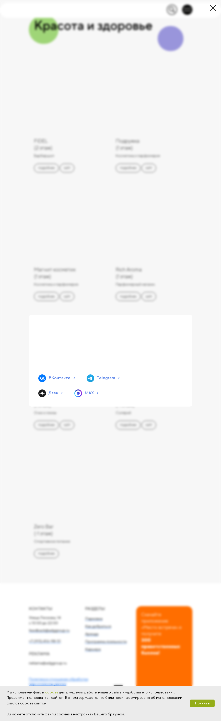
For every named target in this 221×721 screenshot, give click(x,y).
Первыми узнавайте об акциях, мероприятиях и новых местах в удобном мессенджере (75, 343)
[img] (110, 361)
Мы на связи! (62, 327)
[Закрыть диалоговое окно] (212, 8)
